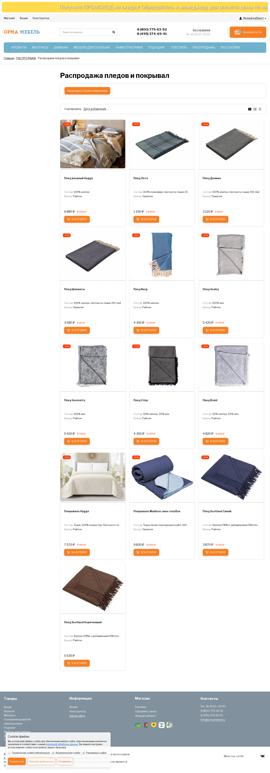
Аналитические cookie (66, 753)
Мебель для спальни (17, 731)
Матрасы (9, 715)
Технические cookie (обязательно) (29, 753)
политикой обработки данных (62, 744)
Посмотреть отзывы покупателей (87, 90)
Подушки (9, 727)
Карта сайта (77, 715)
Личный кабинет (145, 715)
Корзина (140, 706)
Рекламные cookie (94, 753)
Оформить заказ (146, 711)
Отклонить (64, 761)
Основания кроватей (17, 719)
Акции (8, 707)
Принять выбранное (41, 761)
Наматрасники (13, 723)
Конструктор (77, 711)
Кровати (9, 711)
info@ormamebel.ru (213, 719)
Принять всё (17, 761)
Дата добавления (95, 108)
